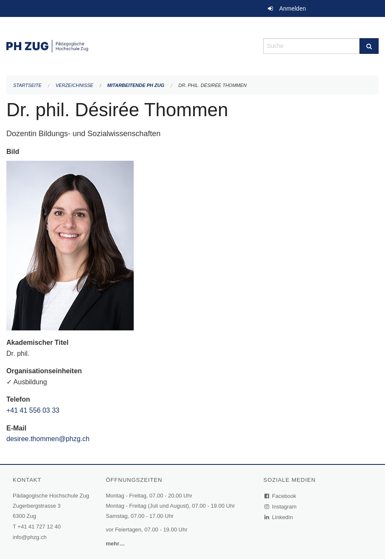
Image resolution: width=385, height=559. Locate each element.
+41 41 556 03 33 (32, 410)
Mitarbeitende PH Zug (135, 85)
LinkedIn (279, 517)
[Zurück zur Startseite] (128, 45)
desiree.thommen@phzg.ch (48, 438)
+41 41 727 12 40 (39, 526)
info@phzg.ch (30, 537)
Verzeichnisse (74, 85)
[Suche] (369, 46)
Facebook (280, 496)
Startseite (27, 85)
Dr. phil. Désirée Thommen (212, 85)
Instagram (280, 506)
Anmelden (292, 8)
